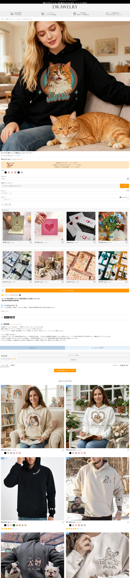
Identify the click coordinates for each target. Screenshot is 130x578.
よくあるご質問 (97, 348)
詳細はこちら (5, 311)
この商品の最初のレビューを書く (65, 370)
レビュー (32, 348)
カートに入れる (67, 290)
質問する (73, 360)
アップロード (124, 186)
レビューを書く (73, 355)
